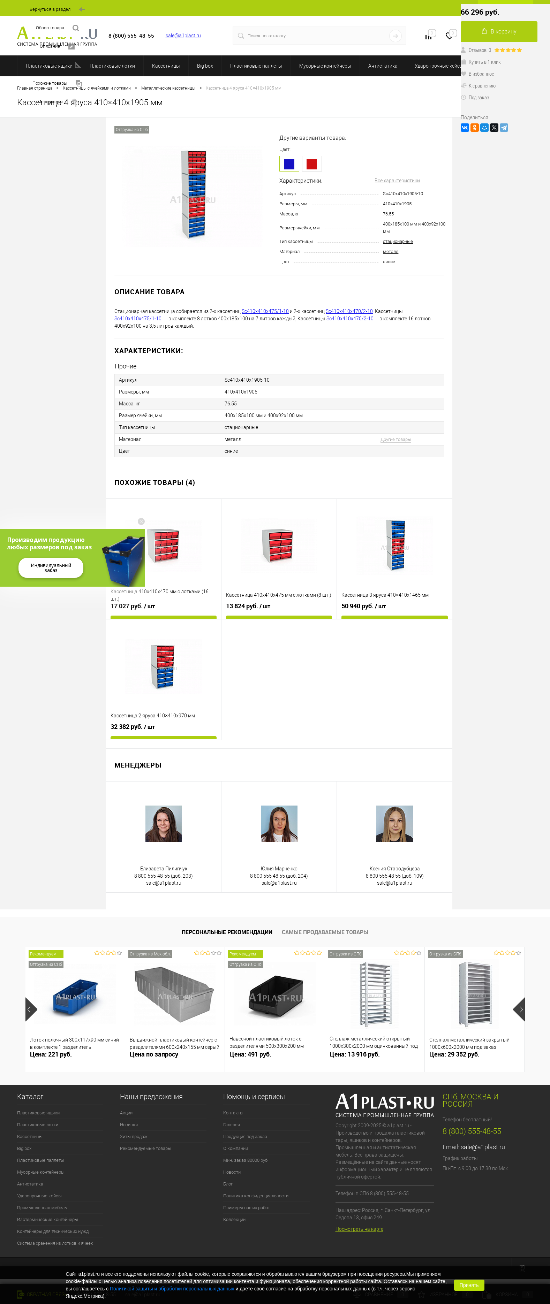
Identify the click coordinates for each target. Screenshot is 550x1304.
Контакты (233, 1112)
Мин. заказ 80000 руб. (246, 1160)
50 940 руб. (363, 606)
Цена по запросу (154, 1054)
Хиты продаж (134, 1136)
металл (390, 251)
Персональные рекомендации (227, 932)
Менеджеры (57, 102)
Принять (469, 1285)
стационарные (398, 241)
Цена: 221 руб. (51, 1054)
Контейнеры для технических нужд (53, 1231)
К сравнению (478, 85)
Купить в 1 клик (481, 61)
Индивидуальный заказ (51, 567)
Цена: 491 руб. (250, 1054)
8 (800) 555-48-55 (472, 1131)
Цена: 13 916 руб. (355, 1054)
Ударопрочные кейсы (439, 66)
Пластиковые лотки (112, 66)
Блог (228, 1184)
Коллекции (234, 1219)
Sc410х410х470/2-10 (349, 311)
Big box (205, 66)
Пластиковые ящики (38, 1112)
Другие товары (396, 439)
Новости (232, 1172)
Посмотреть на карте (359, 1229)
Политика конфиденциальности (255, 1195)
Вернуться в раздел (57, 9)
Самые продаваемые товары (325, 932)
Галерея (231, 1124)
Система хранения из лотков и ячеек (55, 1243)
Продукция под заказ (245, 1136)
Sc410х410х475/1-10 (265, 311)
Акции (126, 1112)
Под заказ (475, 97)
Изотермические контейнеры (47, 1219)
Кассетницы (166, 66)
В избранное (477, 73)
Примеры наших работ (246, 1207)
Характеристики (57, 65)
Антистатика (383, 66)
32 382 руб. (133, 727)
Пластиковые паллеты (256, 66)
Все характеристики (397, 180)
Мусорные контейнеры (325, 66)
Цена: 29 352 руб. (454, 1054)
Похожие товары (57, 83)
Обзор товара (57, 28)
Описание (57, 46)
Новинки (129, 1124)
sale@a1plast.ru (183, 35)
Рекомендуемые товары (145, 1148)
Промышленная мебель (42, 1207)
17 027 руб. (133, 606)
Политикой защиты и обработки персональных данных (172, 1288)
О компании (235, 1148)
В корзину (499, 31)
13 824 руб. (248, 606)
